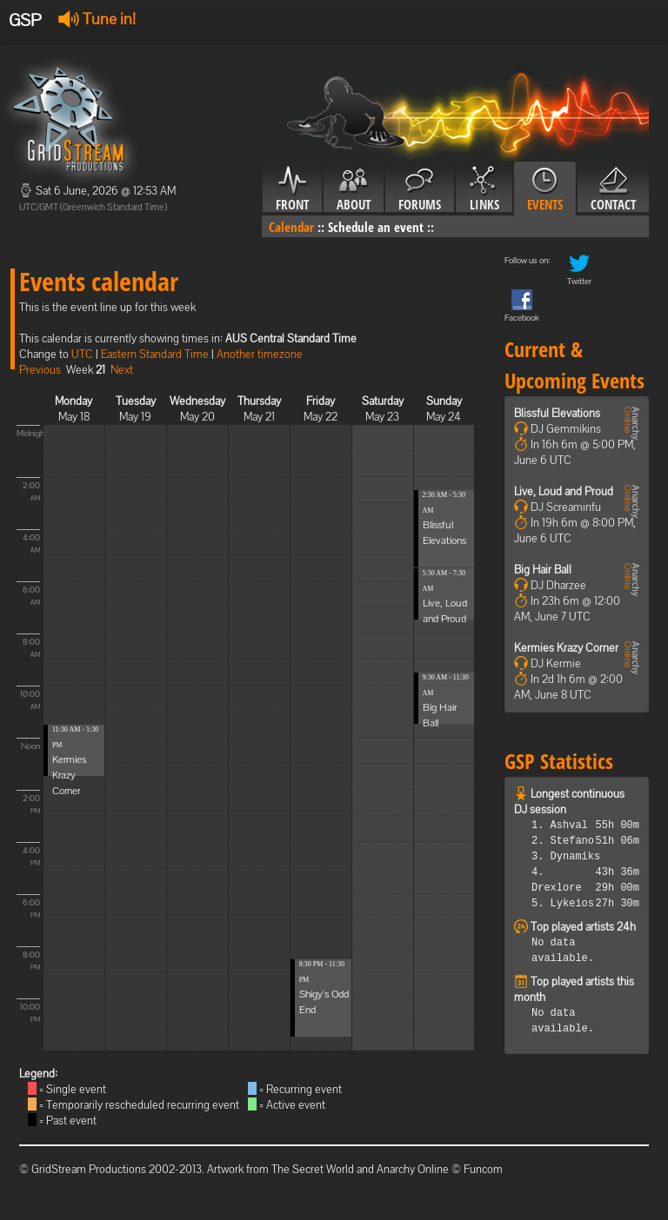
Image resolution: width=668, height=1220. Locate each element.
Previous (40, 369)
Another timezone (260, 354)
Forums (419, 189)
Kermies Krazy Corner (69, 775)
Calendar (291, 226)
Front (292, 189)
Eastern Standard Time (155, 354)
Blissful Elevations (557, 413)
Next (121, 369)
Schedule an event (376, 226)
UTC (82, 354)
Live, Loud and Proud (563, 491)
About (354, 189)
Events (545, 189)
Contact (613, 189)
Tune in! (97, 19)
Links (484, 189)
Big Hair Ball (542, 569)
